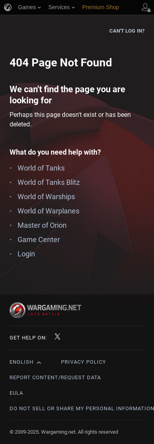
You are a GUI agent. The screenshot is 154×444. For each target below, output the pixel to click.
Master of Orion (42, 225)
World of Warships (46, 196)
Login (26, 254)
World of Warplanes (48, 211)
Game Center (39, 239)
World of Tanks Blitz (49, 182)
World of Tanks (41, 168)
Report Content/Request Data (55, 377)
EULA (16, 393)
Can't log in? (126, 31)
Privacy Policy (83, 362)
